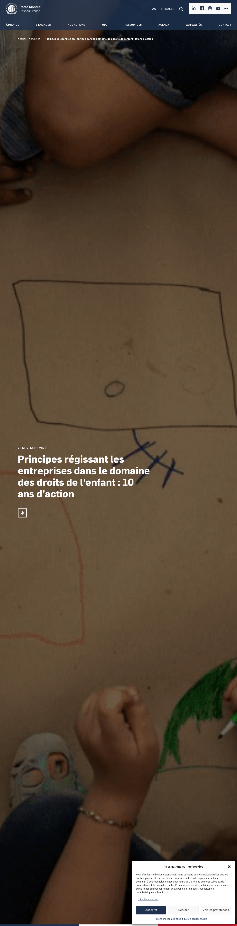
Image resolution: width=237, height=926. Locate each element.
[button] (229, 867)
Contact (225, 24)
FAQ (153, 9)
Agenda (163, 24)
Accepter (151, 910)
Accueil (22, 38)
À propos (12, 24)
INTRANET (167, 9)
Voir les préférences (216, 910)
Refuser (183, 910)
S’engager (43, 24)
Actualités (194, 24)
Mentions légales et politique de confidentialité (181, 919)
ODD (105, 24)
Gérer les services (148, 899)
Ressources (133, 24)
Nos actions (76, 24)
